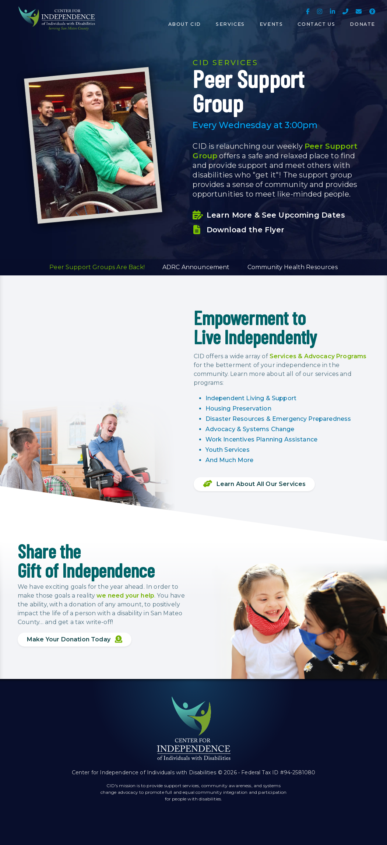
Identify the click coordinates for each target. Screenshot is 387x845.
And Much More (229, 460)
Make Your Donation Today (74, 639)
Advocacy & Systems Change (250, 429)
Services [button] (230, 24)
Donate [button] (362, 24)
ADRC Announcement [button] (196, 267)
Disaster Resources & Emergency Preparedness (278, 418)
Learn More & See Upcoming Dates (269, 215)
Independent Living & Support (250, 398)
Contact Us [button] (316, 24)
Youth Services (227, 449)
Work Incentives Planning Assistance (261, 439)
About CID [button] (184, 24)
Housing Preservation (238, 408)
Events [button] (271, 24)
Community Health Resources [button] (292, 267)
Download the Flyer (238, 229)
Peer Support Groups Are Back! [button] (97, 267)
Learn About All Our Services (254, 483)
